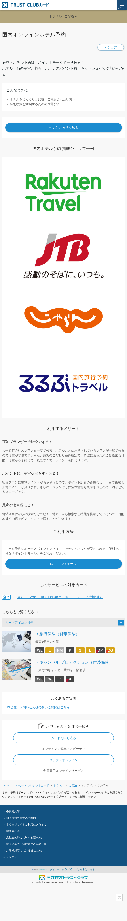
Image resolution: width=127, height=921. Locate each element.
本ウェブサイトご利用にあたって (26, 824)
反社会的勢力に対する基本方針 (25, 837)
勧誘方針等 (13, 830)
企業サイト (13, 856)
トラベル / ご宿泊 (61, 16)
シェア (112, 47)
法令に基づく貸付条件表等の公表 (26, 843)
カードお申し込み (63, 738)
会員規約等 (13, 811)
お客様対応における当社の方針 (25, 850)
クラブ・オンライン (63, 760)
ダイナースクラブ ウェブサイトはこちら (63, 869)
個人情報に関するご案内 (21, 818)
